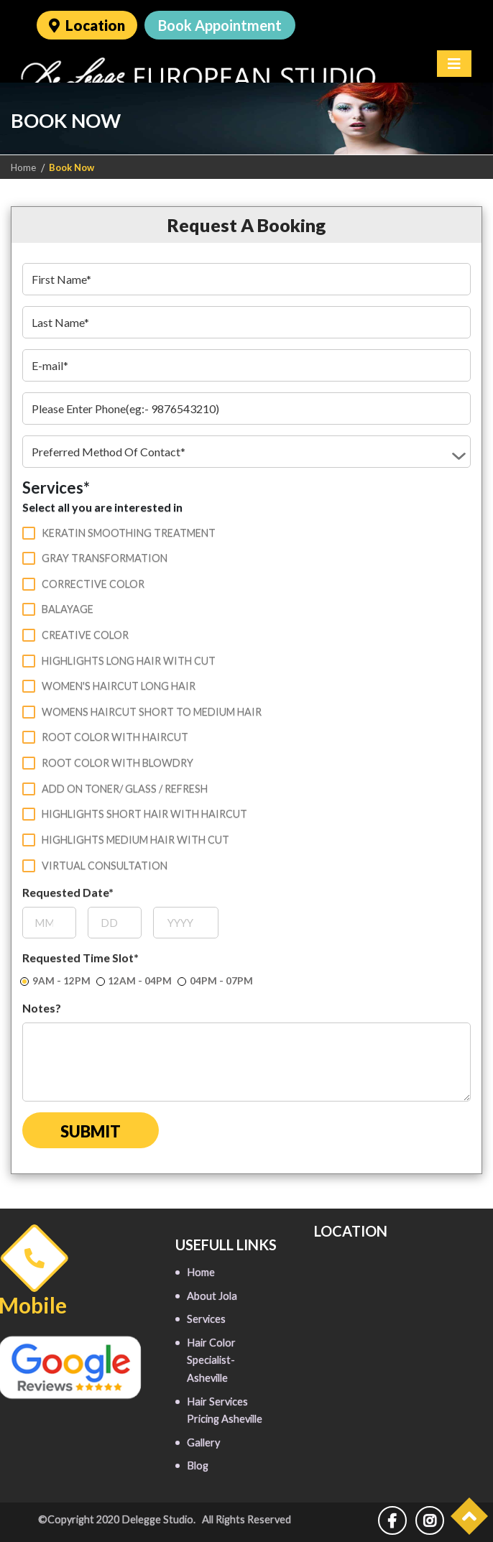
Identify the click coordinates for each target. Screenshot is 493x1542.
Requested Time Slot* (80, 956)
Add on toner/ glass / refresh (115, 787)
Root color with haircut (105, 735)
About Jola (212, 1294)
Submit (90, 1130)
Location (87, 25)
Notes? (41, 1006)
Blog (197, 1464)
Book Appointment (220, 25)
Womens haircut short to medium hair (142, 710)
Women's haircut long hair (108, 684)
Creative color (75, 633)
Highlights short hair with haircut (134, 812)
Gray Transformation (94, 556)
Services (206, 1317)
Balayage (57, 607)
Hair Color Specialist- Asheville (211, 1358)
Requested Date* (68, 890)
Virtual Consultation (94, 864)
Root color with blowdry (107, 761)
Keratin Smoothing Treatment (119, 531)
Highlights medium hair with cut (125, 838)
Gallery (203, 1441)
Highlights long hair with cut (119, 659)
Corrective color (83, 582)
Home (23, 167)
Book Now (71, 167)
